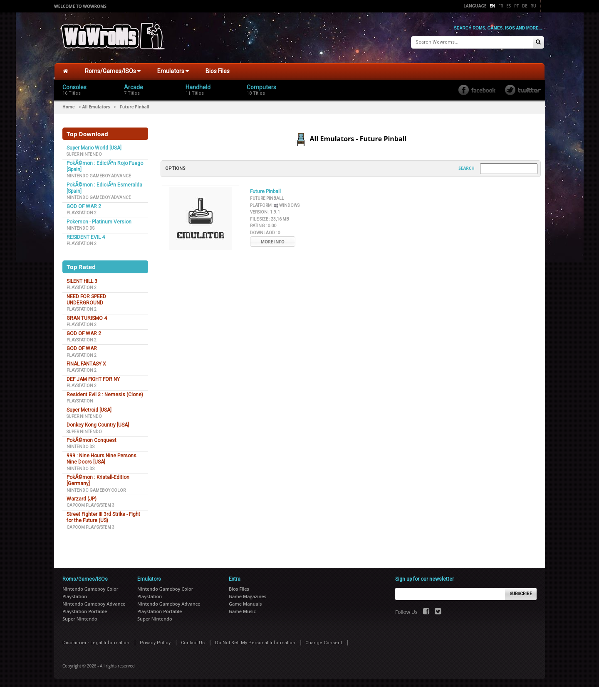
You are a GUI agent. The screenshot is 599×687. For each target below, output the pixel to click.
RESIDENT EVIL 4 (86, 237)
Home (68, 107)
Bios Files (217, 71)
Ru (533, 6)
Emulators (173, 71)
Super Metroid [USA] (89, 410)
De (524, 6)
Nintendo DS (80, 228)
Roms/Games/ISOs (113, 71)
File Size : (269, 219)
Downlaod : (265, 233)
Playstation (80, 401)
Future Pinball (265, 191)
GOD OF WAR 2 (84, 206)
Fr (500, 6)
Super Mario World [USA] (94, 148)
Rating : (263, 225)
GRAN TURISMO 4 (87, 318)
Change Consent (323, 642)
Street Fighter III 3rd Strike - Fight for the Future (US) (103, 517)
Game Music (242, 611)
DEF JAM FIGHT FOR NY (93, 379)
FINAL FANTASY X (86, 364)
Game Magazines (247, 596)
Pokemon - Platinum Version (99, 222)
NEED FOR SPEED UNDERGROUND (86, 300)
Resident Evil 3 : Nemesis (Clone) (105, 394)
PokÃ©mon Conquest (91, 440)
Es (508, 6)
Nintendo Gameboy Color (96, 490)
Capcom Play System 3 (90, 505)
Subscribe (521, 593)
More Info (273, 242)
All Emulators (96, 107)
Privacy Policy (155, 642)
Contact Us (193, 642)
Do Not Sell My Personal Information (255, 642)
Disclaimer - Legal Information (95, 642)
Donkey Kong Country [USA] (98, 425)
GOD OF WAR (82, 348)
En (492, 6)
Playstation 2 (82, 213)
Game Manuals (245, 604)
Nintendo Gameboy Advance (99, 176)
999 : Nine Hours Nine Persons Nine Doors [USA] (101, 459)
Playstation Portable (84, 611)
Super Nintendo (84, 154)
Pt (516, 6)
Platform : (275, 205)
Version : (265, 212)
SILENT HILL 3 (82, 281)
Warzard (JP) (82, 499)
